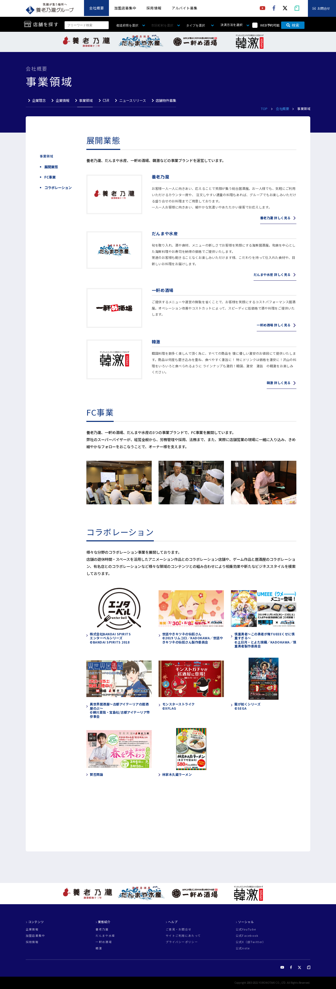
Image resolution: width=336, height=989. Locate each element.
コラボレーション (58, 187)
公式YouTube (246, 929)
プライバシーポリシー (182, 942)
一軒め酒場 (104, 942)
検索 (292, 25)
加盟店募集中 (125, 8)
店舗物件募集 (166, 100)
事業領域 (86, 100)
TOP (264, 108)
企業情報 (62, 100)
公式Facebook (247, 935)
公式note (243, 948)
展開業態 (51, 167)
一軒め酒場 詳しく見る (273, 325)
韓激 (99, 948)
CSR (106, 100)
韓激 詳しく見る (279, 382)
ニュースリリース (132, 100)
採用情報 (153, 8)
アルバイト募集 (184, 8)
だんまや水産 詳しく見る (272, 274)
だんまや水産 (105, 935)
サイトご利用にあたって (183, 935)
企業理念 (39, 100)
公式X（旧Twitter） (251, 942)
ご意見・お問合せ (178, 929)
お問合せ (323, 8)
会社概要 (96, 8)
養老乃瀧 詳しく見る (275, 218)
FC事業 (50, 177)
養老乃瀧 (102, 929)
